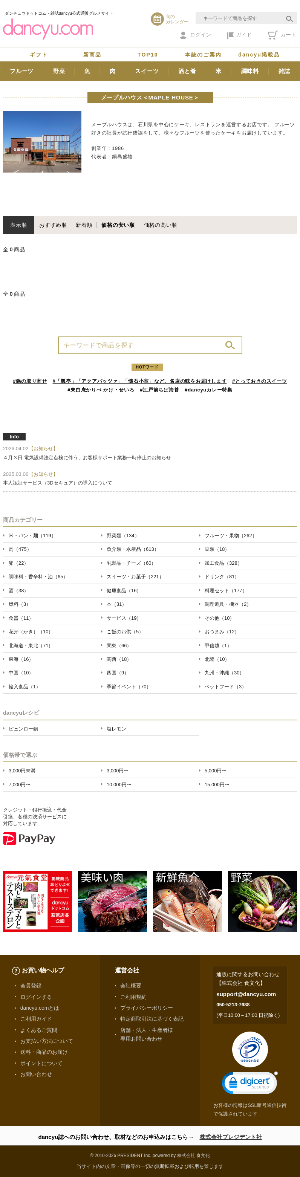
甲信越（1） (218, 645)
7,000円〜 (20, 784)
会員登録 (30, 986)
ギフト (39, 55)
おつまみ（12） (222, 631)
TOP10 (148, 55)
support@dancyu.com (246, 994)
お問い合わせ (36, 1074)
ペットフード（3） (225, 686)
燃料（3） (20, 604)
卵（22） (19, 563)
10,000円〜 (119, 784)
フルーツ (22, 71)
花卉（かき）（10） (31, 631)
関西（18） (119, 659)
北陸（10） (217, 659)
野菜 (59, 71)
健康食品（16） (124, 590)
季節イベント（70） (129, 686)
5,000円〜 (216, 770)
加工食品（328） (223, 563)
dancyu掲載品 (259, 55)
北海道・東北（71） (31, 645)
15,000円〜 (217, 784)
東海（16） (21, 659)
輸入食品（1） (25, 686)
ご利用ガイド (36, 1019)
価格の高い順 (161, 225)
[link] (250, 1084)
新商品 (92, 55)
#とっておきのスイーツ (259, 381)
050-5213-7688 (232, 1004)
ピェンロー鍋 (23, 729)
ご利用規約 (133, 997)
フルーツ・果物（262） (231, 535)
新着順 (84, 225)
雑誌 (285, 71)
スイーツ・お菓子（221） (135, 576)
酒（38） (19, 590)
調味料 (250, 71)
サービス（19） (124, 618)
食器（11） (21, 618)
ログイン (195, 35)
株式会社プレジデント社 (231, 1137)
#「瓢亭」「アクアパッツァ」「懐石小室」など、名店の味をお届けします (140, 381)
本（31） (117, 604)
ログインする (36, 997)
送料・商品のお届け (44, 1052)
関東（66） (119, 645)
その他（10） (219, 618)
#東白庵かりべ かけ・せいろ (100, 390)
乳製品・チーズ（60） (131, 563)
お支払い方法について (46, 1041)
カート (282, 35)
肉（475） (20, 549)
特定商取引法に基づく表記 (152, 1019)
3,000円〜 (118, 770)
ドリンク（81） (222, 576)
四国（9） (118, 673)
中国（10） (21, 673)
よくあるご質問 (38, 1030)
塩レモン (116, 729)
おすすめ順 (53, 225)
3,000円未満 (22, 770)
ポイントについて (41, 1063)
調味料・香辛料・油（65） (38, 576)
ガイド (239, 35)
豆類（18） (217, 549)
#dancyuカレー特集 (209, 390)
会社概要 (130, 986)
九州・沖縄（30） (224, 673)
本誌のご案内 (203, 55)
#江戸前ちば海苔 (159, 390)
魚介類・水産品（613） (133, 549)
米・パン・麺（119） (32, 535)
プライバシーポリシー (146, 1008)
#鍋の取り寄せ (30, 381)
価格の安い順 (118, 225)
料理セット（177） (226, 590)
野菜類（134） (123, 535)
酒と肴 (187, 71)
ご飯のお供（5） (125, 631)
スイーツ (147, 71)
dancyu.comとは (40, 1008)
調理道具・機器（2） (228, 604)
